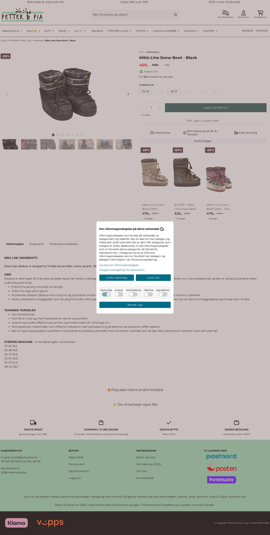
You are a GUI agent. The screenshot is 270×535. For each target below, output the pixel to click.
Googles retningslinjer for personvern (121, 269)
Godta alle (153, 277)
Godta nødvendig (116, 277)
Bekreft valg (135, 304)
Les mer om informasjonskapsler (119, 265)
